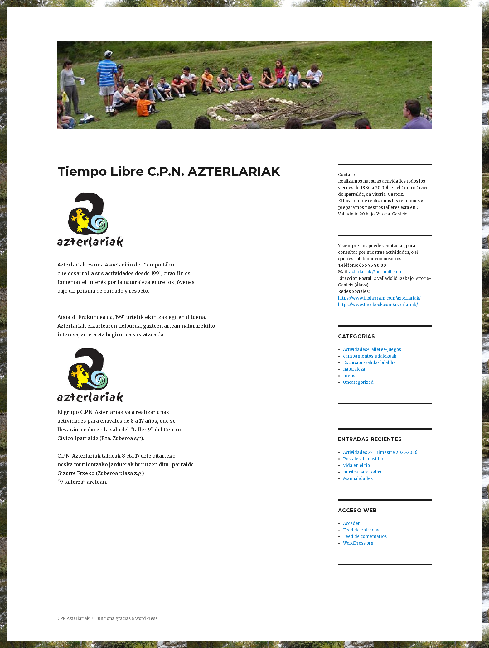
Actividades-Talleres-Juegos (372, 349)
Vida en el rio (356, 465)
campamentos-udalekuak (369, 356)
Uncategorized (358, 382)
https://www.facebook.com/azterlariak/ (378, 304)
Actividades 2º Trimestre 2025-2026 (380, 452)
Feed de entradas (361, 530)
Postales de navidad (364, 459)
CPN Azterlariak (73, 618)
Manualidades (358, 478)
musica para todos (362, 472)
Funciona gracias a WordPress (126, 618)
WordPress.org (358, 543)
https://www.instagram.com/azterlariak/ (379, 298)
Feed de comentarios (365, 536)
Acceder (351, 523)
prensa (350, 375)
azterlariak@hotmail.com (375, 272)
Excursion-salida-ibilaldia (369, 362)
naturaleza (354, 369)
